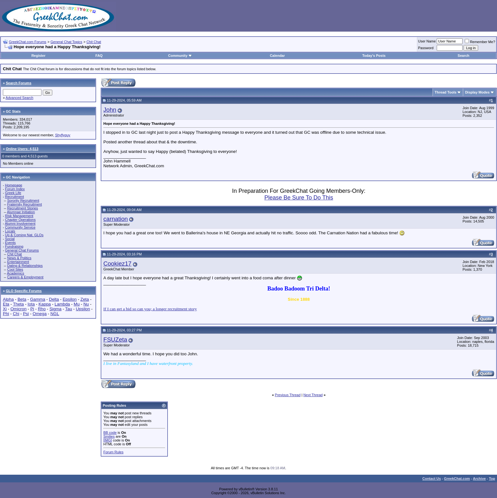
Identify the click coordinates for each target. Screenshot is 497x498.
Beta (22, 299)
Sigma (55, 308)
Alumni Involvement (20, 223)
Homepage (13, 185)
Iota (31, 304)
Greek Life (13, 193)
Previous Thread (288, 395)
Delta (54, 299)
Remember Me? (480, 42)
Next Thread (313, 395)
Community (180, 55)
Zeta (84, 299)
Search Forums (18, 83)
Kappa (45, 304)
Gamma (37, 299)
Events (10, 243)
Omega (40, 313)
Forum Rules (113, 452)
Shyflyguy (62, 135)
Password (426, 48)
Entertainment (18, 262)
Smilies (109, 436)
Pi (32, 308)
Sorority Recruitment (23, 200)
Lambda (62, 304)
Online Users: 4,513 (22, 149)
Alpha (8, 299)
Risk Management (19, 216)
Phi (6, 313)
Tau (68, 308)
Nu (86, 304)
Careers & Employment (25, 277)
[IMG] (107, 440)
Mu (77, 304)
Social (10, 239)
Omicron (18, 308)
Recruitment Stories (22, 208)
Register (38, 55)
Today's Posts (373, 55)
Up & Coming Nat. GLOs (24, 235)
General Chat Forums (22, 250)
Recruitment (14, 197)
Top (492, 478)
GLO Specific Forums (23, 291)
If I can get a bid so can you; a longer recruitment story (150, 308)
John (109, 109)
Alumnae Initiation (21, 212)
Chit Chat (93, 42)
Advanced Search (19, 98)
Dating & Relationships (24, 266)
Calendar (277, 55)
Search (464, 55)
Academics (15, 273)
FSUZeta (115, 339)
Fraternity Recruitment (24, 204)
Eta (6, 304)
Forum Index (15, 189)
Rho (42, 308)
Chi (16, 313)
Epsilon (70, 299)
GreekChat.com (457, 478)
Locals (10, 231)
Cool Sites (15, 269)
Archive (479, 478)
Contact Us (431, 478)
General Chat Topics (66, 42)
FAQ (99, 55)
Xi (5, 308)
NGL (54, 313)
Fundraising (14, 246)
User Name (427, 41)
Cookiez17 (117, 263)
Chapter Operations (20, 220)
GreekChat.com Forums (27, 42)
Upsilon (83, 308)
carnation (115, 218)
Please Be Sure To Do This (298, 197)
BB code (110, 432)
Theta (18, 304)
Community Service (20, 227)
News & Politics (19, 258)
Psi (26, 313)
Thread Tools (445, 92)
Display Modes (477, 92)
